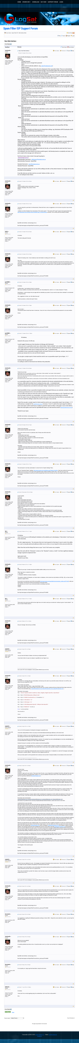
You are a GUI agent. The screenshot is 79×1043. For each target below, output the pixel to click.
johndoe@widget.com (36, 775)
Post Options (56, 50)
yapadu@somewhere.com (53, 825)
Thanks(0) (63, 50)
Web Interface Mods (22, 32)
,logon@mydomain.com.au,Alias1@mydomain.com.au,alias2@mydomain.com (47, 688)
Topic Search (64, 47)
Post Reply (7, 44)
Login (73, 35)
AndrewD (8, 50)
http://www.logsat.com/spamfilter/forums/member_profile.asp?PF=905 (54, 581)
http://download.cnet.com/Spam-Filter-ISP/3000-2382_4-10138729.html (32, 212)
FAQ (60, 35)
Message (19, 46)
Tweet (13, 1012)
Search (63, 35)
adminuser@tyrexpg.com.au (66, 407)
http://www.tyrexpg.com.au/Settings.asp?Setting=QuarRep (46, 470)
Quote (69, 50)
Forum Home (8, 32)
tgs (6, 531)
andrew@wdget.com (35, 825)
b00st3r (7, 987)
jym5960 (7, 282)
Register (69, 35)
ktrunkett (8, 914)
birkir (7, 231)
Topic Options (70, 47)
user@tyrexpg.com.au (38, 404)
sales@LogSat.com (53, 1034)
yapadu (7, 649)
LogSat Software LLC (39, 1034)
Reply (73, 50)
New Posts (70, 32)
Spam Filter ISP (15, 32)
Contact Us (39, 1036)
